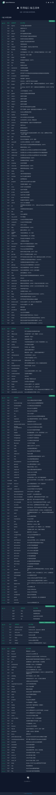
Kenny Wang (29, 793)
